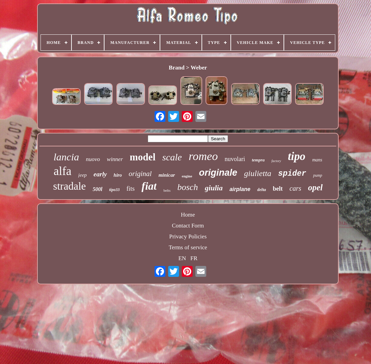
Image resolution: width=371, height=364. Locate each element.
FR (193, 258)
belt (278, 188)
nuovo (93, 159)
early (100, 174)
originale (218, 173)
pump (317, 175)
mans (317, 159)
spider (292, 173)
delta (261, 189)
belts (167, 190)
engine (187, 176)
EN (182, 258)
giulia (214, 188)
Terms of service (187, 247)
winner (115, 159)
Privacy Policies (188, 236)
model (143, 157)
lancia (66, 156)
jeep (82, 175)
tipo (296, 156)
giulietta (257, 173)
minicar (167, 175)
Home (188, 214)
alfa (62, 171)
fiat (149, 186)
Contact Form (188, 225)
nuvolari (235, 159)
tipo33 (114, 189)
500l (97, 189)
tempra (258, 159)
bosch (187, 187)
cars (295, 188)
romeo (203, 156)
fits (130, 188)
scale (172, 157)
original (140, 174)
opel (315, 187)
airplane (239, 189)
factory (276, 161)
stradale (69, 186)
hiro (118, 175)
